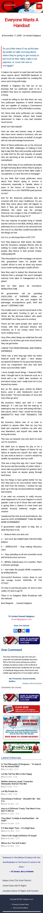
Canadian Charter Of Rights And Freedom (21, 891)
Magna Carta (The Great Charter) (17, 880)
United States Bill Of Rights (14, 886)
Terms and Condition (20, 908)
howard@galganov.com (21, 619)
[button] (39, 6)
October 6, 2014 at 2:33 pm (32, 683)
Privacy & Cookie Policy (20, 904)
